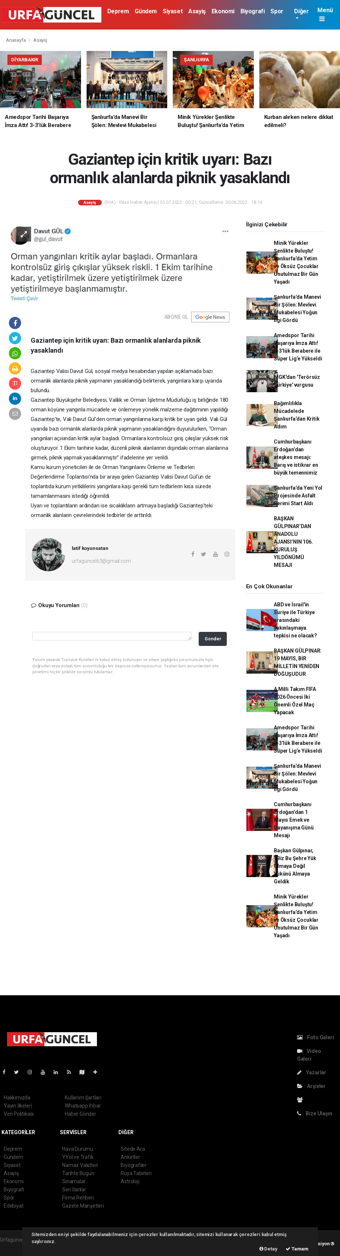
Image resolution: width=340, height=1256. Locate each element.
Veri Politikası (19, 1114)
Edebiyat (13, 1206)
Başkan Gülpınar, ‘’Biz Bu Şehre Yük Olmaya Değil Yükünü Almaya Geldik (295, 866)
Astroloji (130, 1181)
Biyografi (252, 11)
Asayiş (197, 11)
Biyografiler (134, 1165)
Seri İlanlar (74, 1189)
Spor (276, 11)
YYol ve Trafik (77, 1157)
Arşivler (311, 1086)
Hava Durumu (77, 1149)
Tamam (297, 1249)
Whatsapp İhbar (83, 1106)
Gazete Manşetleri (83, 1206)
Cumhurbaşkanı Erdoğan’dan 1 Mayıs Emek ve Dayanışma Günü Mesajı (293, 819)
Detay (268, 1249)
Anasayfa (16, 40)
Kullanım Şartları (83, 1098)
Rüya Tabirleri (136, 1173)
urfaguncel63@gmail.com (101, 561)
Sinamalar (73, 1181)
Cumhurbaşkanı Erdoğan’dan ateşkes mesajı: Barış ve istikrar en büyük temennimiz (296, 457)
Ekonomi (223, 11)
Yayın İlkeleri (18, 1106)
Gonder (213, 638)
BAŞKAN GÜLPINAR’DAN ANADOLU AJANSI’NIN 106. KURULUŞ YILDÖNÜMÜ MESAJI (293, 542)
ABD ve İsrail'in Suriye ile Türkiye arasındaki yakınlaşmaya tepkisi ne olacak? (295, 620)
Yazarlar (311, 1072)
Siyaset (172, 11)
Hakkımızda (17, 1098)
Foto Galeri (315, 1037)
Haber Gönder (80, 1114)
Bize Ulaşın (314, 1113)
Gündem (146, 11)
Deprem (118, 11)
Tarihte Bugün (78, 1173)
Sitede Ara (133, 1149)
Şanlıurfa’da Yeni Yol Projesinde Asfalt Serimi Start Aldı (298, 495)
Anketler (130, 1157)
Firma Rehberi (78, 1198)
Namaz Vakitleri (80, 1165)
